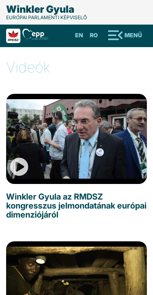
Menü (133, 35)
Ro (94, 35)
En (79, 35)
